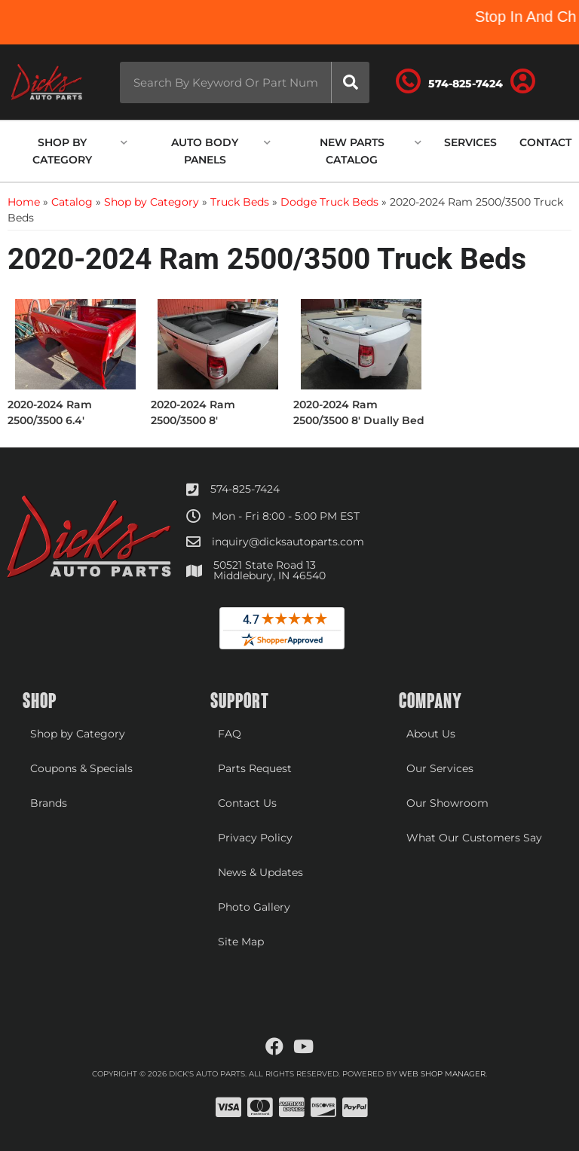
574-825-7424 (245, 489)
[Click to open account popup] (523, 82)
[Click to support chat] (449, 82)
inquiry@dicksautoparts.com (288, 541)
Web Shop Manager (442, 1074)
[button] (244, 82)
